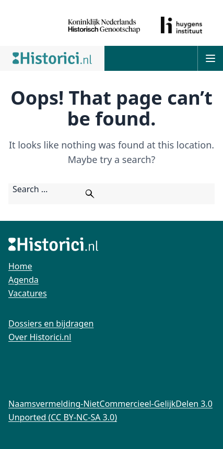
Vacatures (27, 293)
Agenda (23, 279)
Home (20, 266)
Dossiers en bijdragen (50, 323)
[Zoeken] (89, 193)
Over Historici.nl (39, 337)
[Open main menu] (210, 58)
